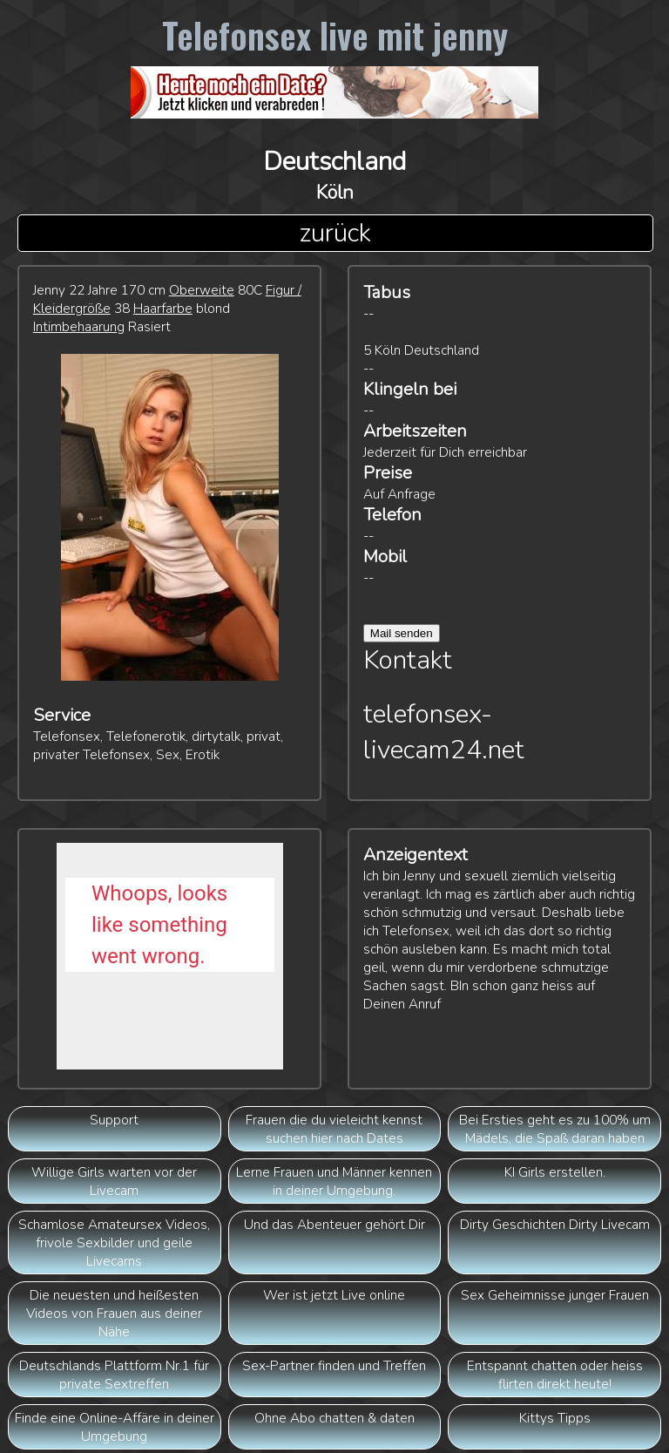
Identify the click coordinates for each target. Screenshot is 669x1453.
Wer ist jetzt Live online (334, 1295)
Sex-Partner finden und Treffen (334, 1365)
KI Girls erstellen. (554, 1172)
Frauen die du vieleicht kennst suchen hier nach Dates (334, 1128)
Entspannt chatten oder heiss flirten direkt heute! (555, 1374)
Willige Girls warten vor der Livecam (114, 1181)
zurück (335, 233)
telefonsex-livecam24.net (443, 732)
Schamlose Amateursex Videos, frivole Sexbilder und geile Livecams (114, 1242)
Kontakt (407, 660)
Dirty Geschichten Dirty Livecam (555, 1224)
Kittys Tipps (555, 1418)
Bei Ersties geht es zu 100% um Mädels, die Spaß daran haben (555, 1128)
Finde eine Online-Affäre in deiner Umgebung (114, 1427)
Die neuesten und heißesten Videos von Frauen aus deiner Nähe (114, 1313)
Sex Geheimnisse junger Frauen (555, 1295)
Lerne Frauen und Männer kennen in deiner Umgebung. (334, 1181)
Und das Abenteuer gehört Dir (334, 1224)
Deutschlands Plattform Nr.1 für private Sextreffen (114, 1374)
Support (114, 1119)
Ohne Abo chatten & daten (334, 1418)
